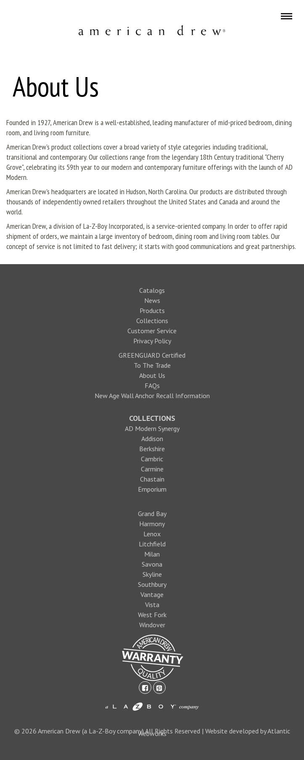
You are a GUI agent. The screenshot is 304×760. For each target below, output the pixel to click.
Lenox (152, 534)
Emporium (152, 489)
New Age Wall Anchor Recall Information (152, 395)
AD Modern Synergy (152, 428)
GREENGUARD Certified (152, 355)
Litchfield (152, 544)
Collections (152, 320)
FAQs (152, 385)
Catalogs (152, 290)
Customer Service (152, 330)
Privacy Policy (152, 341)
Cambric (152, 459)
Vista (152, 604)
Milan (152, 554)
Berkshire (152, 448)
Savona (152, 564)
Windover (152, 625)
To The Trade (152, 365)
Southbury (152, 584)
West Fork (152, 614)
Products (152, 310)
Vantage (152, 594)
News (152, 300)
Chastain (152, 479)
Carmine (152, 469)
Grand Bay (152, 513)
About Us (152, 375)
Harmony (152, 523)
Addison (152, 438)
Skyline (152, 574)
